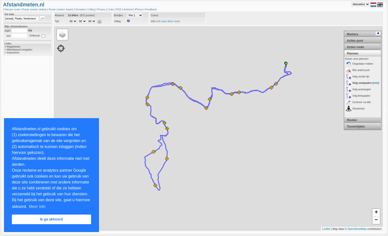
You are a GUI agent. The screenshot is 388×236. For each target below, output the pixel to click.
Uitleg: (117, 21)
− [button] (376, 220)
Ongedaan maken (362, 63)
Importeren (13, 52)
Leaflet (326, 228)
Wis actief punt (361, 70)
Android (128, 9)
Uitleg (92, 9)
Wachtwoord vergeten (19, 49)
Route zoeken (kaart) (61, 9)
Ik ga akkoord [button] (51, 219)
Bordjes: (118, 15)
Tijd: (57, 21)
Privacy (101, 9)
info (375, 82)
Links (111, 9)
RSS (119, 9)
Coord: (155, 15)
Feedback (151, 9)
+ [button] (376, 212)
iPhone (139, 9)
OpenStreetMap (357, 228)
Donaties (81, 9)
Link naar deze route (168, 21)
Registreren (13, 46)
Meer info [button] (37, 206)
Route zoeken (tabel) (34, 9)
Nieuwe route (12, 9)
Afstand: (59, 15)
